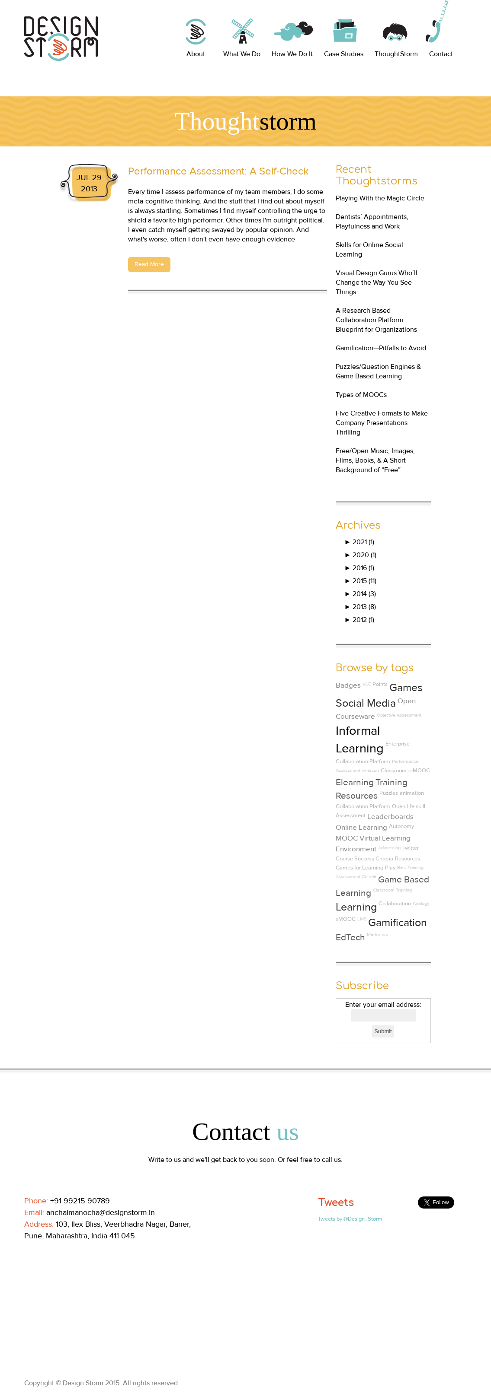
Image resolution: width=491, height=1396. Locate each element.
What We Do (241, 54)
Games (406, 688)
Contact (441, 54)
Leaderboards (390, 817)
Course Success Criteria (364, 858)
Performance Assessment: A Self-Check (218, 171)
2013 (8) (360, 607)
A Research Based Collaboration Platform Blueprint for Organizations (376, 320)
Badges (348, 685)
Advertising (389, 847)
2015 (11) (360, 581)
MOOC (347, 838)
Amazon (370, 770)
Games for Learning (359, 867)
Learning (356, 907)
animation (412, 793)
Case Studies (343, 54)
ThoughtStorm (396, 54)
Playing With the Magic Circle (380, 198)
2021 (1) (359, 542)
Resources (407, 858)
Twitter (410, 847)
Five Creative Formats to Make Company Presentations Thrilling (382, 423)
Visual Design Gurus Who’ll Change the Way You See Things (376, 282)
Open (398, 806)
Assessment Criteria (356, 876)
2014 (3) (360, 594)
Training (416, 867)
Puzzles (388, 793)
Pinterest (91, 1253)
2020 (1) (360, 555)
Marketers (377, 934)
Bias (401, 867)
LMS (361, 919)
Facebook (31, 1253)
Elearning (355, 782)
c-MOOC (419, 770)
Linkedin (51, 1253)
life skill (416, 806)
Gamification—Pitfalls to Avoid (381, 348)
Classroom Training (392, 890)
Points (380, 684)
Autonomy (401, 826)
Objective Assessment (399, 715)
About (195, 54)
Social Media (366, 703)
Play (390, 867)
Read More (149, 264)
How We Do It (292, 54)
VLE (367, 684)
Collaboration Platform (363, 806)
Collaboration (395, 903)
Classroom (394, 770)
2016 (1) (359, 568)
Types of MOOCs (361, 394)
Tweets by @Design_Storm (350, 1218)
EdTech (350, 937)
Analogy (421, 903)
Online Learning (361, 827)
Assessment (351, 815)
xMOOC (346, 919)
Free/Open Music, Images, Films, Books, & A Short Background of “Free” (375, 460)
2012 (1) (359, 620)
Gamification (397, 923)
